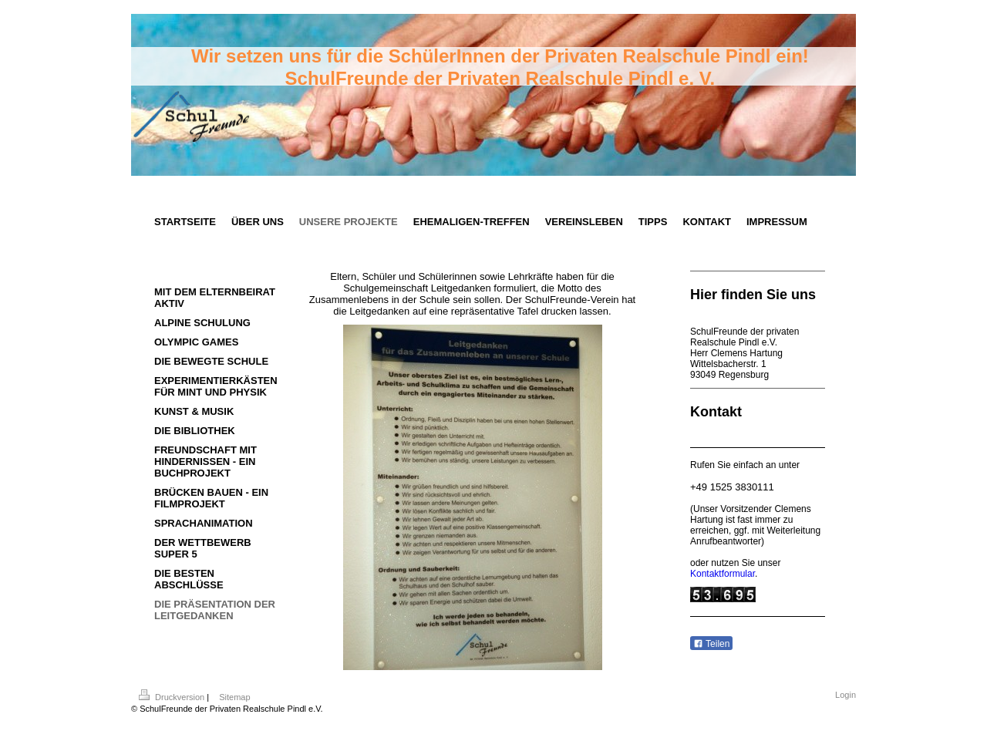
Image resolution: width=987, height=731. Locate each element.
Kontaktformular (722, 573)
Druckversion (173, 697)
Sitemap (234, 697)
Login (845, 694)
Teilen (711, 643)
